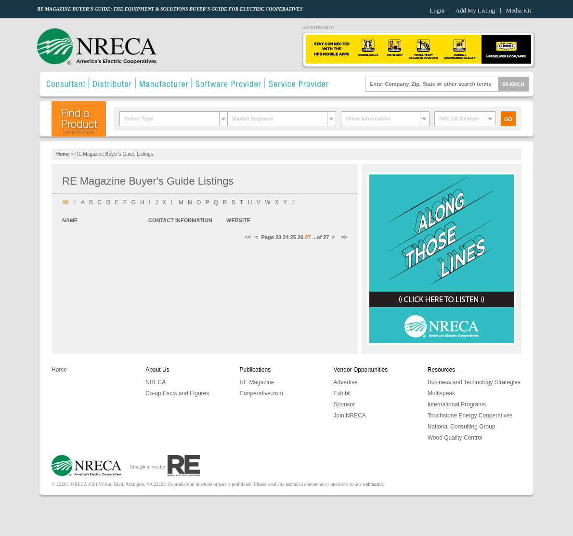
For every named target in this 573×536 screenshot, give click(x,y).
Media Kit (518, 10)
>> (343, 237)
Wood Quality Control (455, 437)
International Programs (457, 404)
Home (63, 154)
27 (326, 237)
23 (278, 237)
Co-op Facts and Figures (177, 393)
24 (285, 237)
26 (300, 237)
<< (250, 237)
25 (293, 237)
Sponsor (344, 404)
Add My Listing (475, 10)
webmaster (373, 484)
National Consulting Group (461, 426)
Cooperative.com (261, 393)
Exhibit (342, 393)
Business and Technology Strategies (474, 382)
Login (437, 10)
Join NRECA (350, 415)
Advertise (346, 382)
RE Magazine (256, 382)
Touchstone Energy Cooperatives (470, 415)
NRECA (155, 382)
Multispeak (441, 393)
